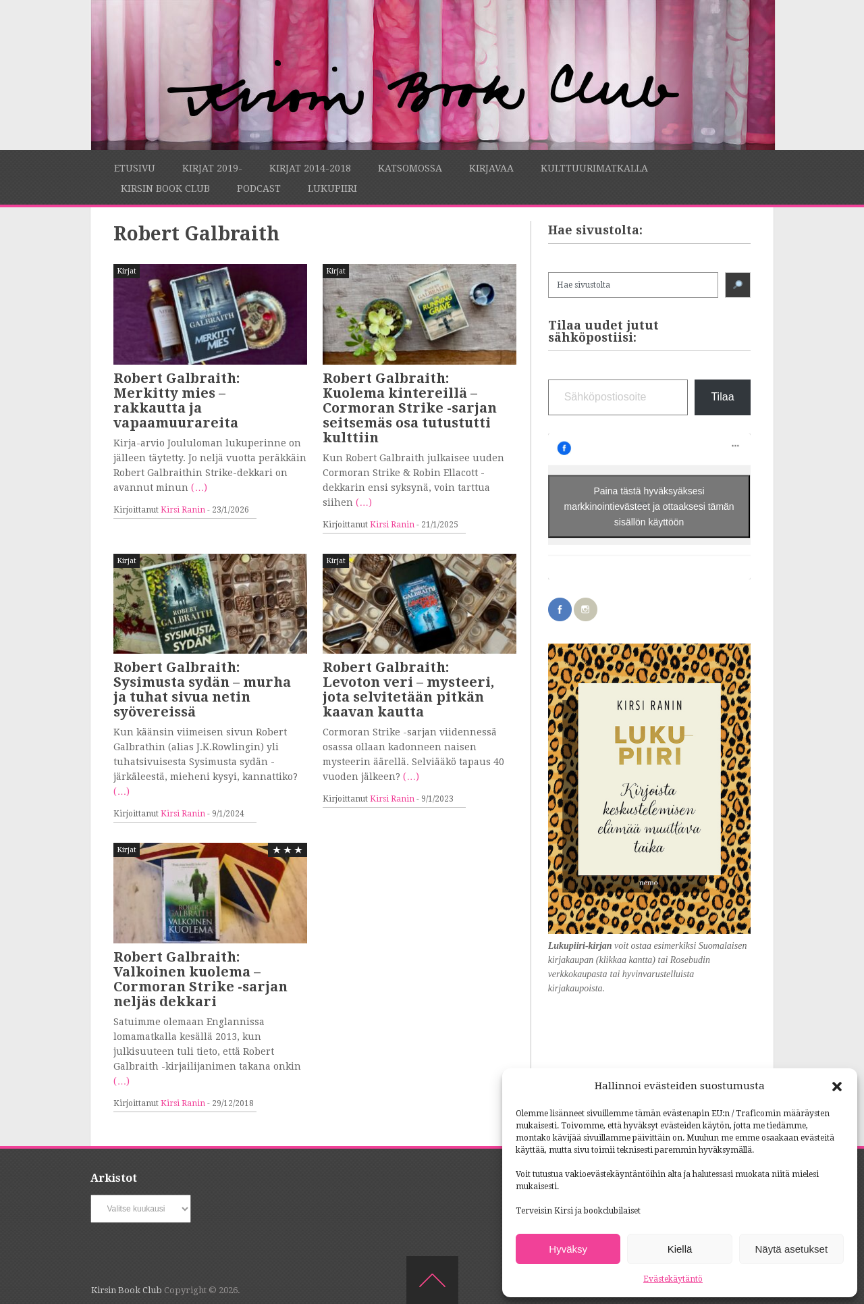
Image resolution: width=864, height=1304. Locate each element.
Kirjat (126, 271)
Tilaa (722, 396)
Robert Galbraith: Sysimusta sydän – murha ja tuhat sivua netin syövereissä (202, 689)
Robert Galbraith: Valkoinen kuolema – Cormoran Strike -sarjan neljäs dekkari (200, 979)
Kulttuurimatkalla (594, 168)
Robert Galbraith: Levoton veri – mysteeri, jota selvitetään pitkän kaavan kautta (408, 689)
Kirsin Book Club (165, 188)
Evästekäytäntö (673, 1279)
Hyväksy (568, 1249)
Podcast (259, 188)
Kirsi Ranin (183, 510)
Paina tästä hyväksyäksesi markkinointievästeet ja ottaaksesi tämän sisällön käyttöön (649, 506)
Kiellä (680, 1249)
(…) (199, 487)
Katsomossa (410, 168)
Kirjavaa (491, 168)
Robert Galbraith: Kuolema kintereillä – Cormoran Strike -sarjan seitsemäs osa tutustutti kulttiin (410, 408)
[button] (837, 1086)
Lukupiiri (332, 188)
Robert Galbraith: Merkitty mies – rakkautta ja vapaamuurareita (176, 400)
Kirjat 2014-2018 (310, 168)
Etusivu (134, 168)
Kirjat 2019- (212, 168)
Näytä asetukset (791, 1249)
